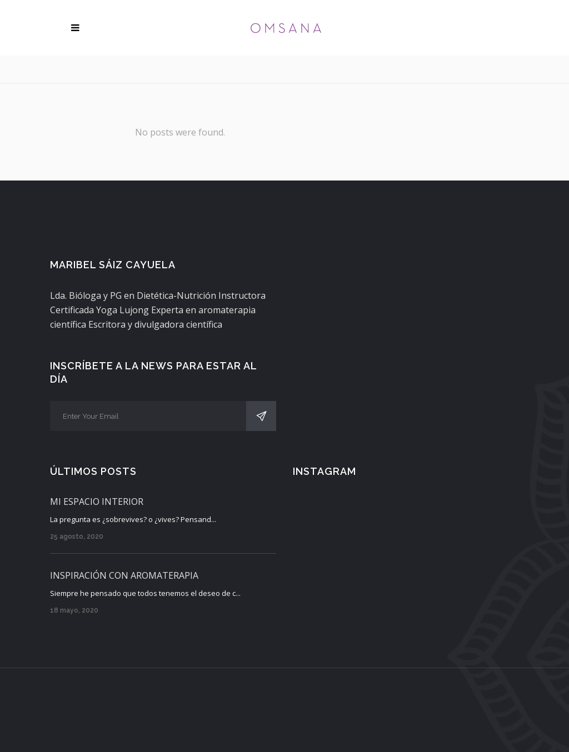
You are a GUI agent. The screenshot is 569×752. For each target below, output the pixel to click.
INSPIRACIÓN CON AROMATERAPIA (124, 575)
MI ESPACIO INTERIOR (96, 501)
